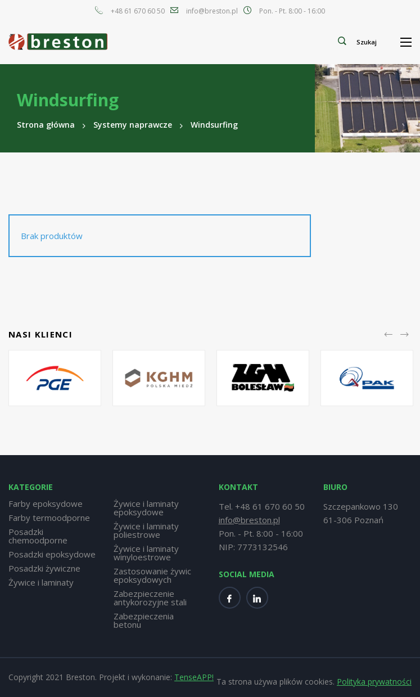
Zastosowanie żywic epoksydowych (152, 575)
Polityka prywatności (374, 681)
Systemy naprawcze (132, 124)
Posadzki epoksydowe (52, 554)
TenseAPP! (194, 677)
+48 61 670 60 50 (138, 11)
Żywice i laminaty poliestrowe (146, 530)
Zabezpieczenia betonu (144, 620)
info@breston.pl (212, 11)
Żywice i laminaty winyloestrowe (146, 553)
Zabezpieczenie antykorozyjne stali (150, 598)
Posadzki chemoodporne (37, 536)
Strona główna (46, 124)
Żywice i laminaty (41, 582)
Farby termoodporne (49, 518)
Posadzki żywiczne (44, 568)
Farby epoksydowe (45, 504)
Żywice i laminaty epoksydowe (146, 508)
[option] (54, 378)
